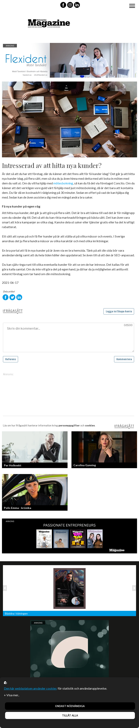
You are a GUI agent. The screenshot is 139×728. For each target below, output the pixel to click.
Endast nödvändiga (70, 706)
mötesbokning (63, 183)
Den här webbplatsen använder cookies (30, 688)
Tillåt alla (70, 715)
